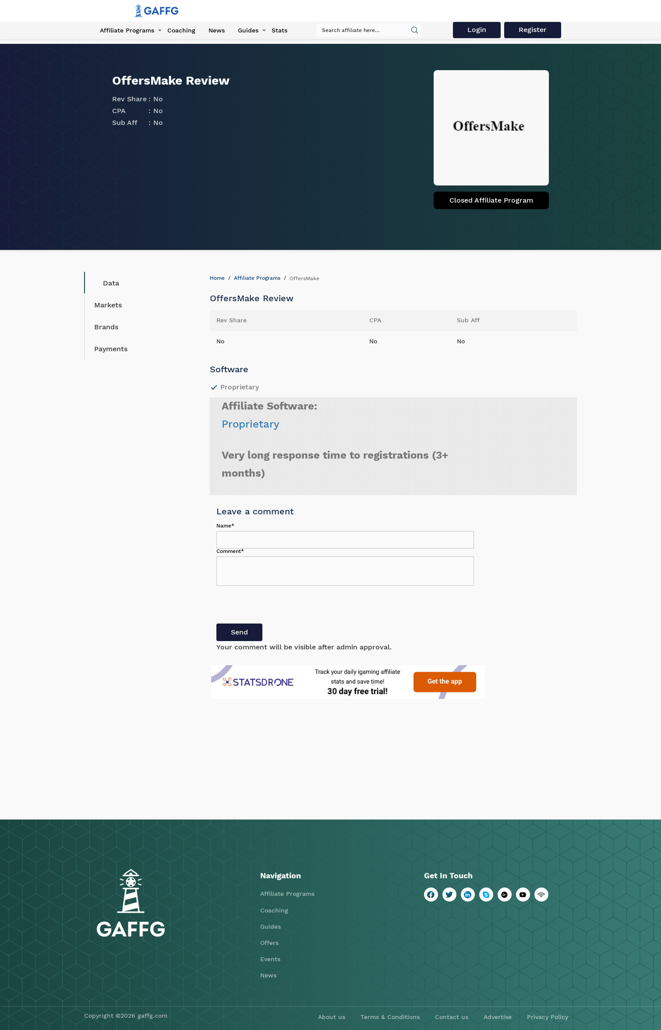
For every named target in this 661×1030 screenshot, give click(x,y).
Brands (106, 327)
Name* (225, 525)
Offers (269, 942)
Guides (248, 30)
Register (533, 29)
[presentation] (283, 606)
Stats (279, 30)
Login (476, 29)
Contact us (451, 1016)
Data (104, 282)
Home (217, 278)
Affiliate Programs (127, 30)
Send (239, 632)
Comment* (230, 551)
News (217, 30)
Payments (110, 349)
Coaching (181, 30)
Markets (108, 305)
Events (270, 958)
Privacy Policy (547, 1016)
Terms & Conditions (390, 1016)
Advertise (498, 1016)
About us (331, 1016)
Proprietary (250, 424)
